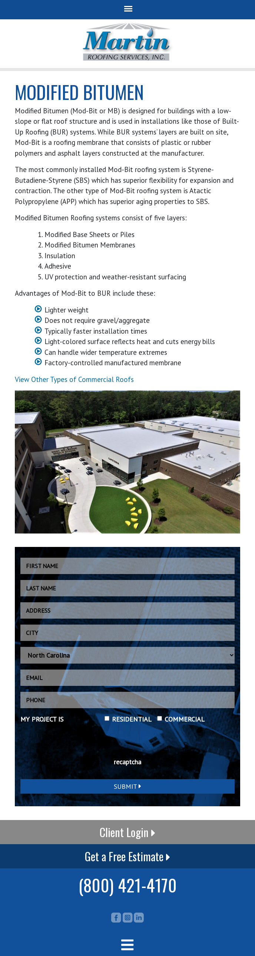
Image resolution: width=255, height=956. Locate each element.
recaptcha (127, 762)
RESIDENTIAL (132, 719)
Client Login (127, 832)
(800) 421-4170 (128, 884)
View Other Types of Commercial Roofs (74, 379)
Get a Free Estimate (127, 856)
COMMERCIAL (185, 719)
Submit (127, 786)
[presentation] (76, 744)
